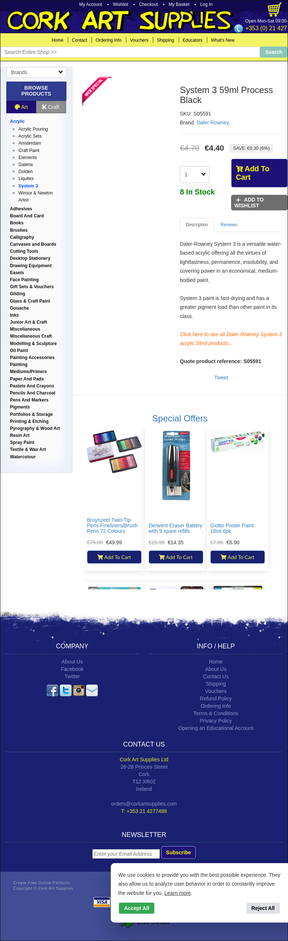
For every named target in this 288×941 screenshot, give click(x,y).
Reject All (263, 908)
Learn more (177, 893)
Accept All (136, 908)
